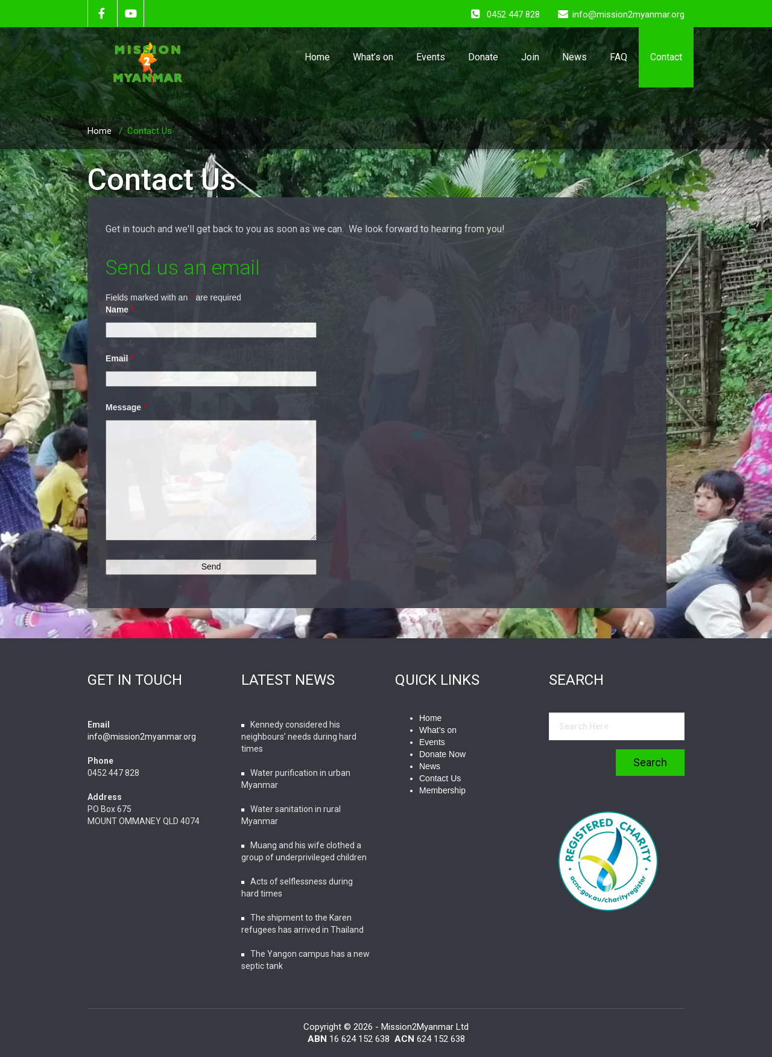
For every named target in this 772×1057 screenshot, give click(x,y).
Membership (442, 790)
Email (120, 358)
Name (120, 309)
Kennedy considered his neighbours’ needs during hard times (298, 737)
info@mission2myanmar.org (141, 736)
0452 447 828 (513, 14)
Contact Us (149, 130)
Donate (483, 57)
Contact (666, 57)
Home (317, 57)
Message (126, 407)
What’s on (373, 57)
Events (430, 57)
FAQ (618, 57)
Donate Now (442, 754)
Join (530, 57)
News (574, 57)
